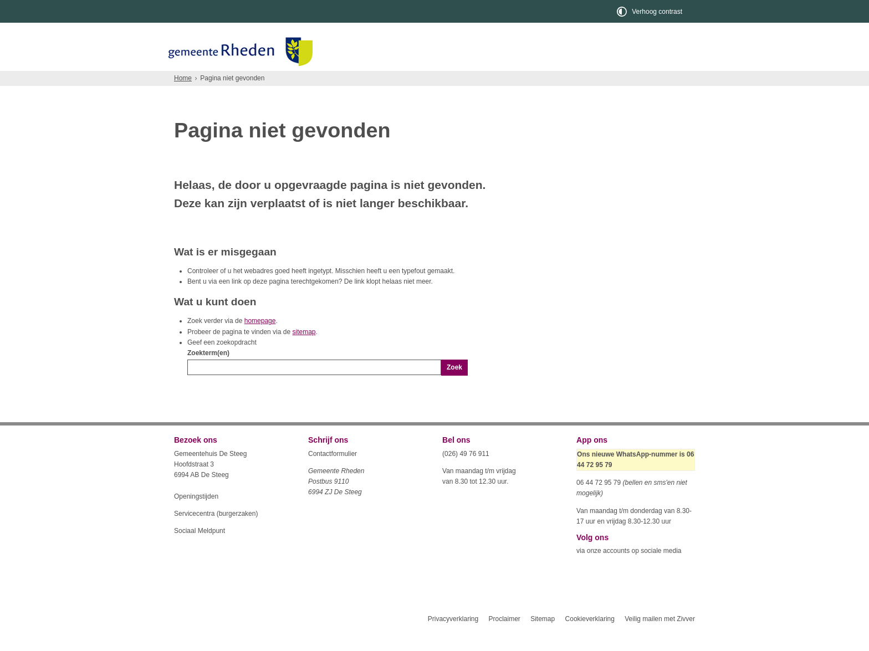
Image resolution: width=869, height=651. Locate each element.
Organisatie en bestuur (613, 80)
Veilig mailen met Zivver (660, 639)
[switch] (650, 11)
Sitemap (542, 639)
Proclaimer (504, 639)
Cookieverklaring (590, 639)
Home (183, 98)
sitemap (303, 352)
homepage (260, 341)
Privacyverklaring (453, 639)
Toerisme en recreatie (480, 80)
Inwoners (205, 80)
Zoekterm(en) (208, 373)
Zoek (454, 387)
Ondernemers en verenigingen (327, 80)
